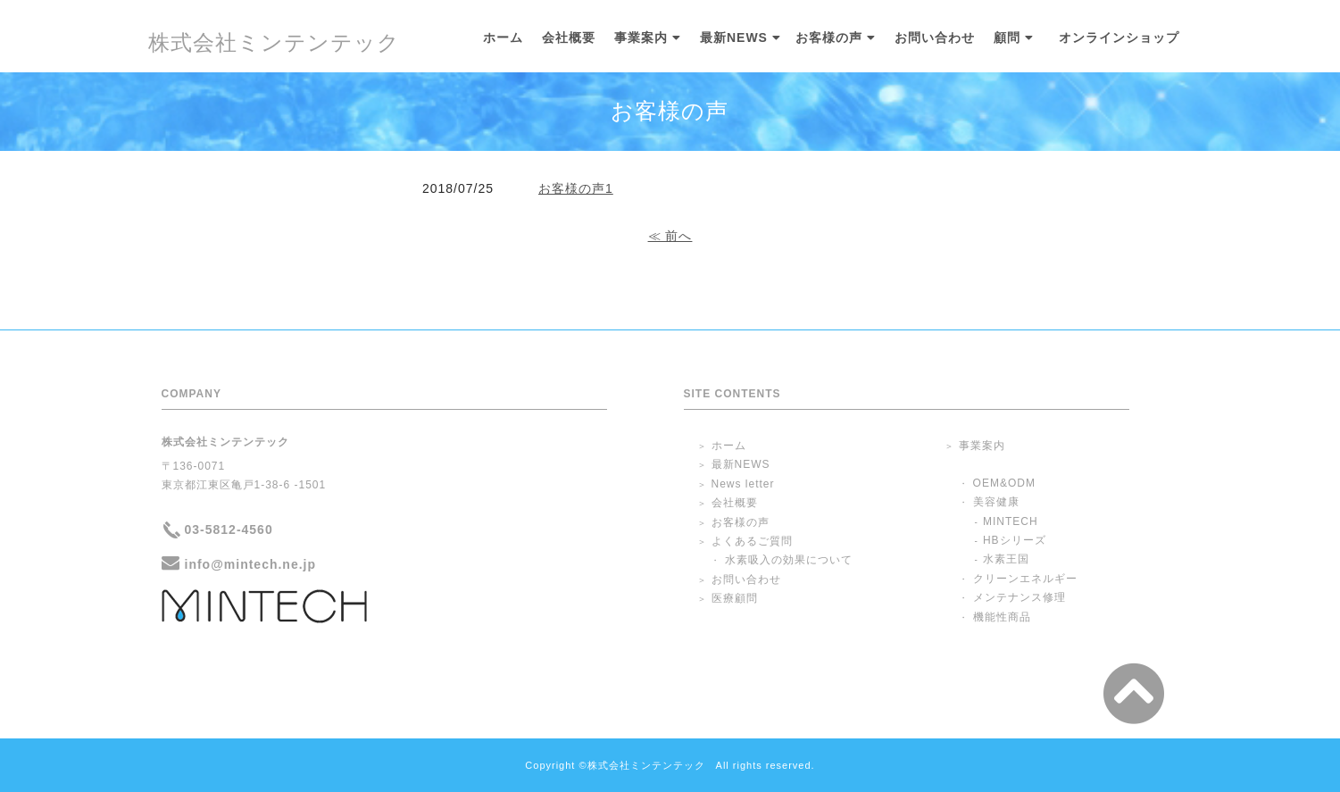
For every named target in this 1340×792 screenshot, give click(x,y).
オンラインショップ (1119, 38)
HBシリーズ (1014, 540)
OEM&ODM (1004, 483)
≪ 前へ (670, 236)
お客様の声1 (575, 188)
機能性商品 (1002, 617)
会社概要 (568, 38)
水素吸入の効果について (789, 560)
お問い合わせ (935, 38)
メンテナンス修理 (1019, 597)
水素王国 (1006, 559)
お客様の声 (828, 38)
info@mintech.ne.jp (251, 564)
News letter (743, 484)
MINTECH (1010, 521)
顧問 (1007, 38)
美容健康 (996, 502)
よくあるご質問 (752, 541)
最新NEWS (734, 38)
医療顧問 (735, 598)
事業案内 (641, 38)
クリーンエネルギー (1025, 578)
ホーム (503, 38)
